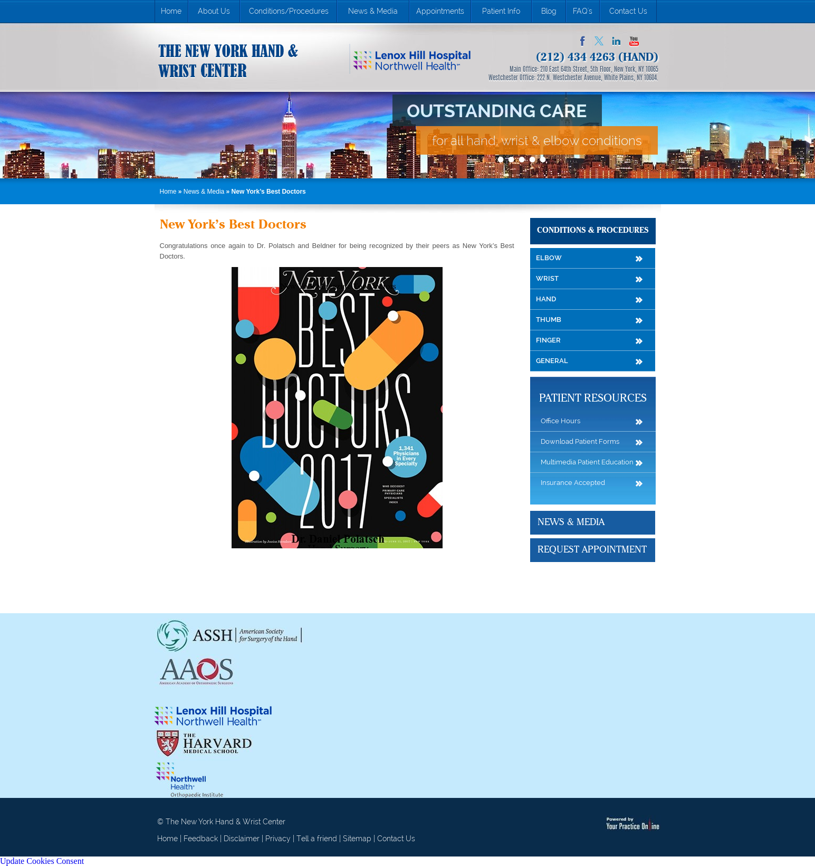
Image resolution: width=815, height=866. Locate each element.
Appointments (440, 11)
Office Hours (560, 421)
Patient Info (501, 11)
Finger (548, 340)
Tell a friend (316, 838)
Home (171, 11)
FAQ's (582, 11)
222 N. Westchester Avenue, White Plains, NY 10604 (597, 78)
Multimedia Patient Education (587, 462)
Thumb (548, 319)
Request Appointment (592, 550)
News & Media (373, 11)
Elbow (549, 258)
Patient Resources (593, 398)
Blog (549, 11)
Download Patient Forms (580, 441)
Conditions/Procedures (289, 11)
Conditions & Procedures (593, 231)
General (552, 361)
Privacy (278, 838)
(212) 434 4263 (575, 57)
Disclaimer (242, 838)
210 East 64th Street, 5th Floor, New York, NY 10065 (599, 69)
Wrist (547, 278)
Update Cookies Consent (42, 861)
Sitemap (357, 838)
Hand (546, 299)
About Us (214, 11)
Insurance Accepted (573, 483)
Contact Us (628, 11)
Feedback (201, 838)
